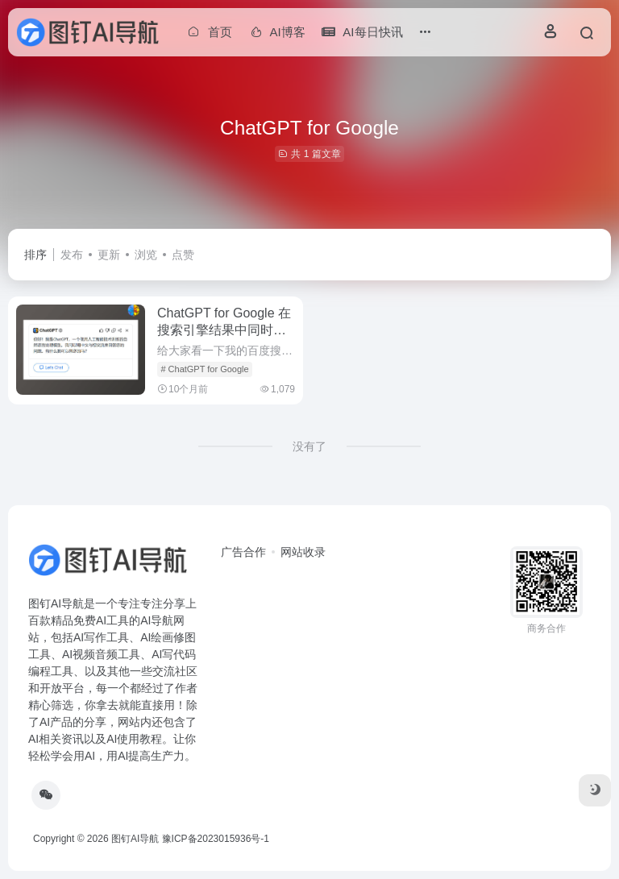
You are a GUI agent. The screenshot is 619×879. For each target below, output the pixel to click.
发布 (71, 254)
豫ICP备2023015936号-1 (215, 838)
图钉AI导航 (135, 838)
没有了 (309, 446)
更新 (109, 254)
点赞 (183, 254)
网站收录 (303, 551)
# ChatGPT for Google (204, 369)
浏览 (146, 254)
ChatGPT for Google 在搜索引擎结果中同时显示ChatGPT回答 (224, 330)
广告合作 (243, 551)
